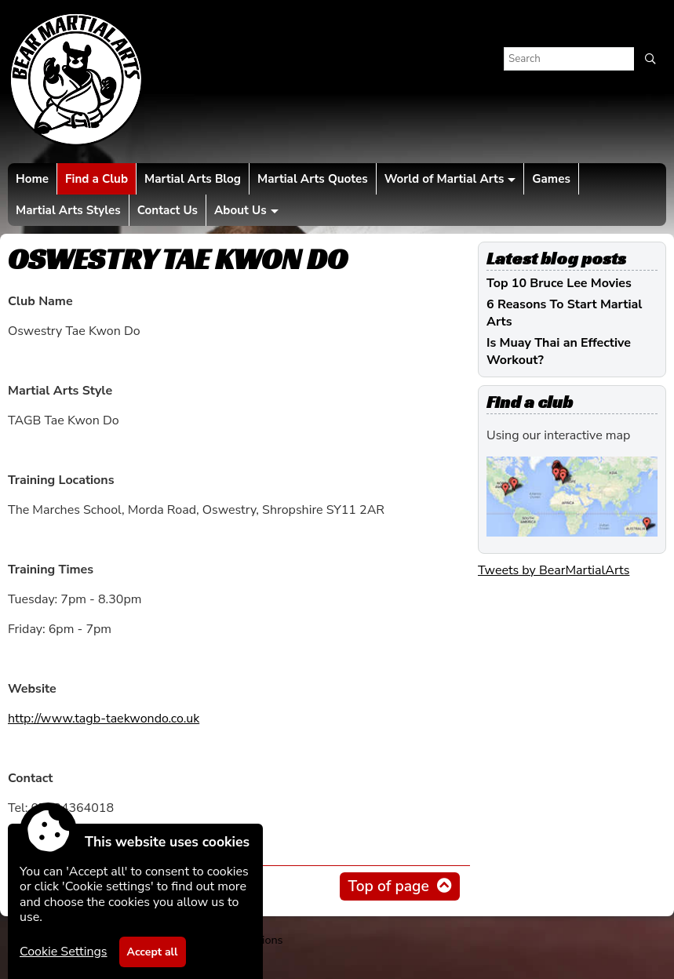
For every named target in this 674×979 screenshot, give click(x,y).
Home (32, 179)
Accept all (152, 951)
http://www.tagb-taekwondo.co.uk (103, 718)
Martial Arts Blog (192, 179)
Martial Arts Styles (68, 210)
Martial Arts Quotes (312, 179)
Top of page (388, 886)
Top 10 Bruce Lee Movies (559, 283)
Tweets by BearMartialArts (553, 570)
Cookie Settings (63, 951)
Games (551, 179)
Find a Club (96, 179)
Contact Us (167, 210)
